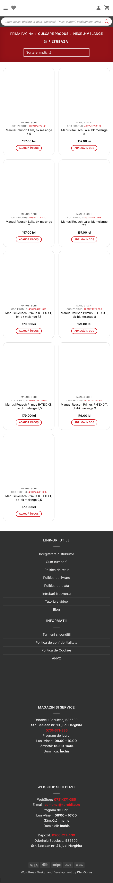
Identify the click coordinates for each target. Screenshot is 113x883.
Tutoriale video (56, 601)
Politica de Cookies (56, 650)
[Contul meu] (98, 8)
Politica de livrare (56, 578)
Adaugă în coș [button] (29, 148)
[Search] (107, 21)
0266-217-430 (63, 835)
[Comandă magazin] (56, 52)
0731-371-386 (57, 730)
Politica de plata (56, 586)
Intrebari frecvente (56, 594)
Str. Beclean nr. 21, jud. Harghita (56, 846)
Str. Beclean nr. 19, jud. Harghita (56, 725)
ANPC (56, 658)
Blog (56, 609)
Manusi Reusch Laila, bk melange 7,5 (84, 223)
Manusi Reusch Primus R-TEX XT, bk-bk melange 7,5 (28, 314)
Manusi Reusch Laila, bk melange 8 (84, 131)
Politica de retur (56, 570)
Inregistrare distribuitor (56, 554)
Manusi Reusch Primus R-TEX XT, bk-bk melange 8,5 (28, 406)
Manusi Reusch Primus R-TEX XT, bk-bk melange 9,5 (28, 497)
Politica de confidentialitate (56, 642)
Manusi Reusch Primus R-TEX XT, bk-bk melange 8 (84, 314)
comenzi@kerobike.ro (62, 805)
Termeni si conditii (57, 634)
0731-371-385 (65, 799)
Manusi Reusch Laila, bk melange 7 (29, 223)
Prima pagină (21, 34)
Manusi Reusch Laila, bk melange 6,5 (29, 131)
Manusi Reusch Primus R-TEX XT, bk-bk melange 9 (84, 406)
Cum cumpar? (56, 562)
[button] (5, 8)
